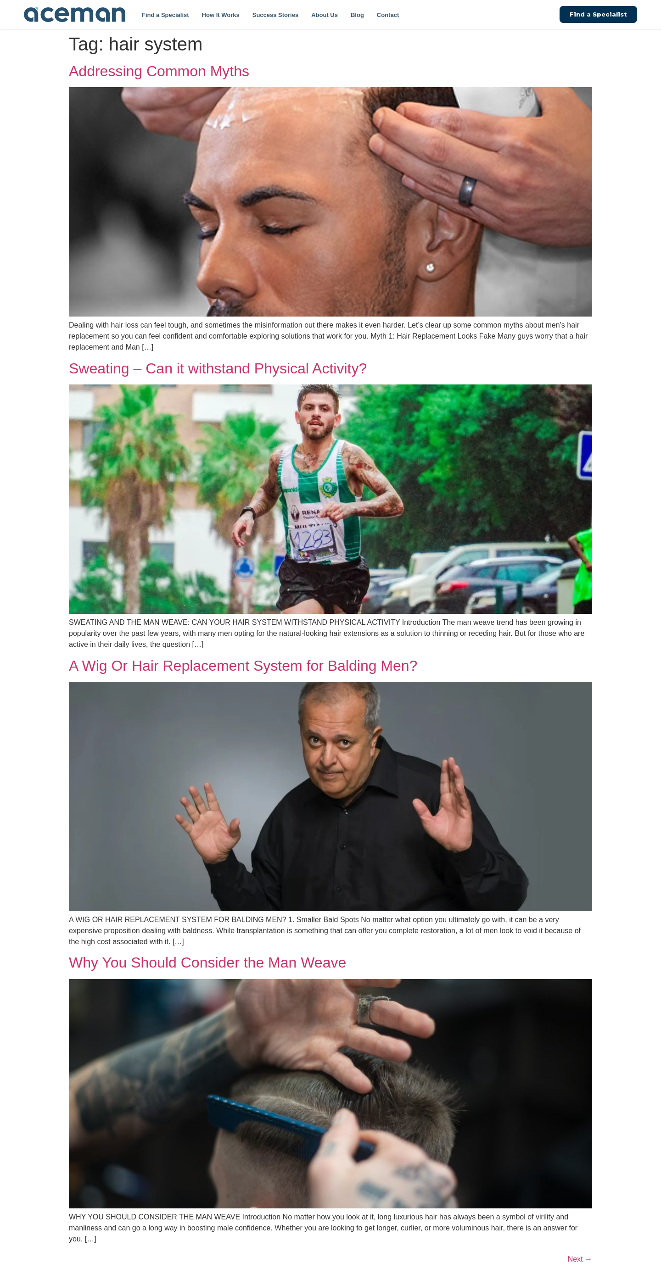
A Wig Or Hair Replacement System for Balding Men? (243, 665)
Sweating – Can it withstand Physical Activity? (218, 368)
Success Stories (275, 14)
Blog (357, 14)
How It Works (221, 14)
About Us (324, 14)
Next (580, 1259)
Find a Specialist (165, 14)
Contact (388, 14)
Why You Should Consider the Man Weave (207, 962)
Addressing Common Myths (159, 71)
